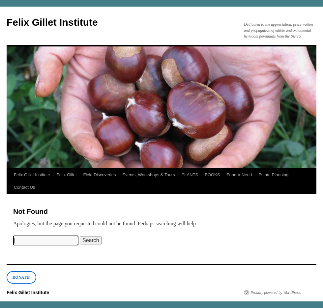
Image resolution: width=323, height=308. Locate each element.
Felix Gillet (67, 174)
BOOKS (212, 174)
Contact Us (24, 187)
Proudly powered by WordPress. (275, 292)
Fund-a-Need (239, 174)
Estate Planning (273, 174)
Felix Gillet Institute (52, 22)
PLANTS (190, 174)
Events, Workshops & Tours (149, 174)
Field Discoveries (99, 174)
